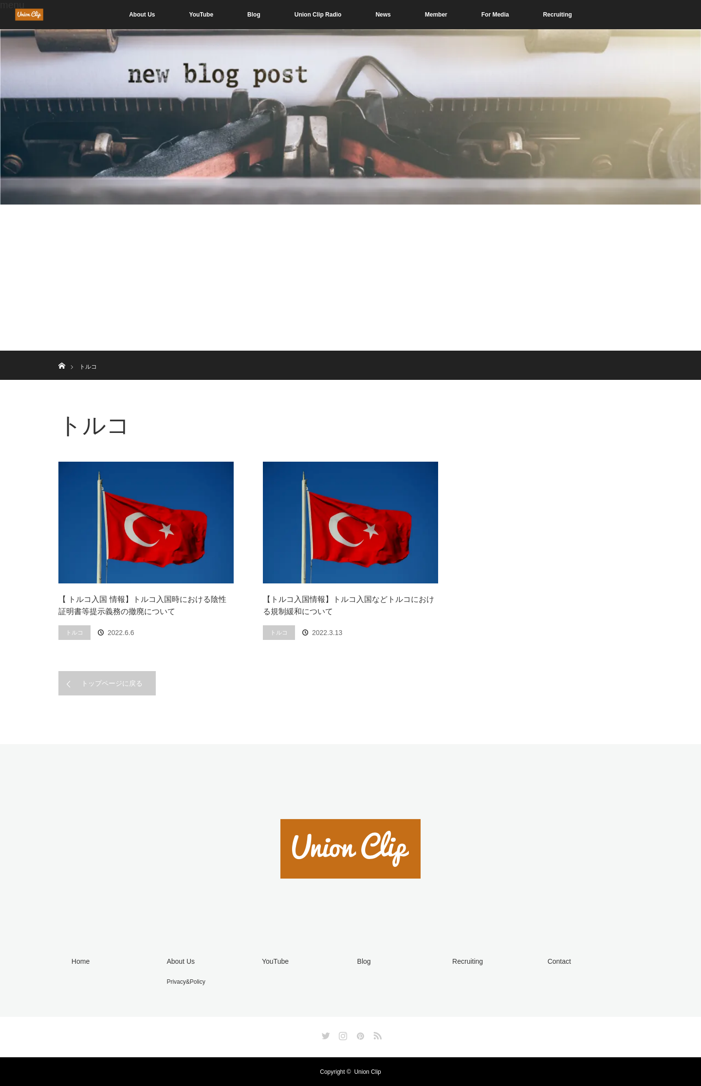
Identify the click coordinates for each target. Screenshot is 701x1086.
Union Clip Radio (318, 14)
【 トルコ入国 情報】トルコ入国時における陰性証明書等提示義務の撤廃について (142, 605)
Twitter (324, 1033)
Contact (559, 961)
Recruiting (557, 14)
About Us (142, 14)
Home (80, 961)
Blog (253, 14)
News (382, 14)
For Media (495, 14)
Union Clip (367, 1071)
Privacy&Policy (185, 981)
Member (436, 14)
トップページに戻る (112, 683)
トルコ (74, 632)
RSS (376, 1033)
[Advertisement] (350, 277)
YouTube (201, 14)
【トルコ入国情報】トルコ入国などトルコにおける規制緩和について (348, 605)
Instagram (341, 1033)
